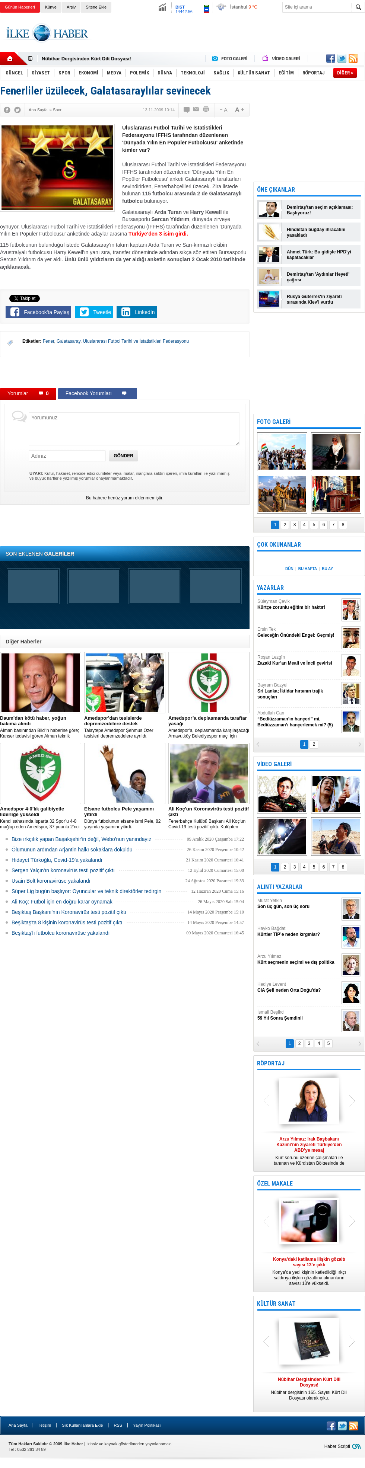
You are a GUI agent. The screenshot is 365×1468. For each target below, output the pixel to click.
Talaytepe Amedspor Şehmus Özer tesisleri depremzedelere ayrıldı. (124, 727)
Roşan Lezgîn (298, 660)
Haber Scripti (337, 1446)
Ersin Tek (298, 632)
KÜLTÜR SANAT (276, 1303)
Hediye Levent (298, 987)
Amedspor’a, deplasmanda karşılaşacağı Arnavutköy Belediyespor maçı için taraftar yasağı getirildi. (209, 727)
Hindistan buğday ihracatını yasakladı (316, 232)
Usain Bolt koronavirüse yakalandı (51, 881)
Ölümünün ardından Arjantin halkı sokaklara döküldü (72, 850)
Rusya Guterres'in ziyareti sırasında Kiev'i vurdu (314, 299)
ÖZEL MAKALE (275, 1183)
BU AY (327, 569)
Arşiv (71, 7)
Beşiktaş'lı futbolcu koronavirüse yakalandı (61, 933)
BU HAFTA (307, 569)
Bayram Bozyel (298, 691)
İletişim (44, 1425)
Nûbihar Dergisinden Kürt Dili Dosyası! (86, 58)
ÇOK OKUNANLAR (279, 544)
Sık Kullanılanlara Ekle (82, 1425)
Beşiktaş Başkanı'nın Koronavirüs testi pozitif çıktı (69, 912)
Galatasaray (68, 341)
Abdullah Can (298, 719)
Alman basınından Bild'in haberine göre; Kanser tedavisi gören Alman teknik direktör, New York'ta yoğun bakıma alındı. (40, 727)
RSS (118, 1425)
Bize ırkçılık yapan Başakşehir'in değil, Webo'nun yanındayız (82, 839)
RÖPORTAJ (271, 1063)
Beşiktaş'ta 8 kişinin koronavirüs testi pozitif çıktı (67, 922)
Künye (51, 7)
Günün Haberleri (20, 7)
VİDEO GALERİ (274, 764)
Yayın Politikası (147, 1425)
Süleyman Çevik (298, 604)
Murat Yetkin (298, 903)
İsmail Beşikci (298, 1015)
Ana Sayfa (18, 1425)
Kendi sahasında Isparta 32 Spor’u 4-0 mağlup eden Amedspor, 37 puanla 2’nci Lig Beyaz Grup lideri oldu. (40, 818)
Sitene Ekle (96, 7)
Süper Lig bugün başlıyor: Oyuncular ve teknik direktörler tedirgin (86, 891)
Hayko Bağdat (298, 931)
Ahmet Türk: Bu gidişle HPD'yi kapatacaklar (319, 254)
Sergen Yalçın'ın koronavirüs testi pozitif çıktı (63, 870)
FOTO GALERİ (274, 421)
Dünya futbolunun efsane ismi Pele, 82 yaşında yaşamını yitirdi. (124, 817)
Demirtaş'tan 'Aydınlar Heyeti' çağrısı (318, 277)
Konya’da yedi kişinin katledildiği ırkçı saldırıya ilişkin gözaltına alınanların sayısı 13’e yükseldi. (309, 1271)
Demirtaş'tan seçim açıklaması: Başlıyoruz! (320, 210)
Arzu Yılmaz (298, 959)
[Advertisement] (125, 372)
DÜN (289, 569)
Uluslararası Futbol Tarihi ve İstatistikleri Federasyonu (136, 341)
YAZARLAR (270, 587)
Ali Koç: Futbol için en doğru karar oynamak (62, 902)
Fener (48, 341)
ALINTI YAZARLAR (279, 886)
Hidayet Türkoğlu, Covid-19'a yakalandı (57, 860)
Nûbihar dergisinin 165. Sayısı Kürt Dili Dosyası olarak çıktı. (309, 1389)
